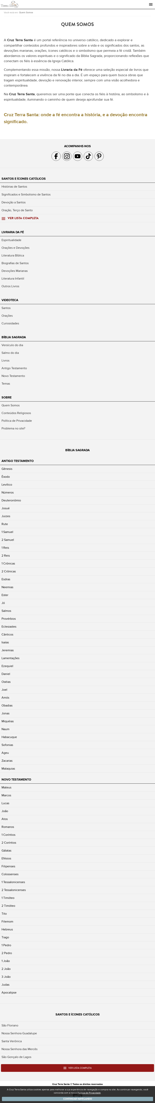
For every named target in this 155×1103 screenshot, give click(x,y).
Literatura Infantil (13, 279)
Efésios (6, 858)
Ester (5, 595)
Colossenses (10, 874)
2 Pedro (7, 953)
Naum (5, 729)
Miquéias (8, 721)
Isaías (5, 642)
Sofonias (7, 745)
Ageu (5, 753)
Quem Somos (26, 12)
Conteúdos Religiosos (16, 413)
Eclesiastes (9, 627)
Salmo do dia (10, 353)
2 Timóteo (8, 906)
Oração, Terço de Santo (17, 210)
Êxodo (6, 477)
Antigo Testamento (14, 368)
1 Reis (5, 548)
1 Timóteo (8, 898)
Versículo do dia (12, 345)
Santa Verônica (12, 1041)
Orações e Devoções (15, 248)
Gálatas (6, 851)
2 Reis (6, 556)
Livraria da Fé (13, 232)
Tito (4, 914)
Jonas (5, 713)
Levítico (7, 485)
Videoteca (10, 300)
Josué (6, 508)
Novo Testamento (13, 376)
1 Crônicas (8, 563)
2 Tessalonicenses (14, 890)
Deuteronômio (11, 500)
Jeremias (8, 650)
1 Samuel (7, 532)
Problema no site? (13, 428)
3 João (6, 977)
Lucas (5, 803)
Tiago (5, 937)
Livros (5, 360)
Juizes (6, 516)
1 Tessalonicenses (13, 882)
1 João (6, 961)
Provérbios (9, 619)
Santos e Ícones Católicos (24, 179)
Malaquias (8, 769)
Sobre (7, 397)
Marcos (6, 795)
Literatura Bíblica (13, 255)
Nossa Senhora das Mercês (19, 1049)
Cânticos (7, 634)
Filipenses (8, 866)
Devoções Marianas (15, 271)
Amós (5, 698)
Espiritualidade (11, 240)
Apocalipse (9, 992)
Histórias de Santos (14, 187)
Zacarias (7, 761)
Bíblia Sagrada (14, 337)
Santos (6, 308)
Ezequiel (7, 666)
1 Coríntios (8, 835)
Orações (7, 316)
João (5, 811)
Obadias (7, 705)
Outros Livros (10, 286)
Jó (3, 603)
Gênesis (7, 469)
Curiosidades (10, 323)
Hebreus (7, 929)
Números (8, 492)
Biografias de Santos (15, 263)
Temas (6, 384)
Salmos (6, 611)
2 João (6, 969)
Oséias (6, 682)
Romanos (8, 827)
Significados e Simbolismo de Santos (26, 194)
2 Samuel (8, 540)
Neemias (7, 587)
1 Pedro (6, 945)
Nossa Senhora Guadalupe (19, 1033)
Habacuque (9, 737)
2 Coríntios (9, 843)
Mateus (6, 787)
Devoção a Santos (14, 202)
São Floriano (10, 1025)
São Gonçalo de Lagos (16, 1057)
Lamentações (10, 658)
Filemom (7, 921)
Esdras (6, 579)
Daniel (6, 674)
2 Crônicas (9, 571)
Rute (5, 524)
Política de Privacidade (17, 421)
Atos (5, 819)
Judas (5, 985)
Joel (4, 690)
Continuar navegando (77, 1099)
